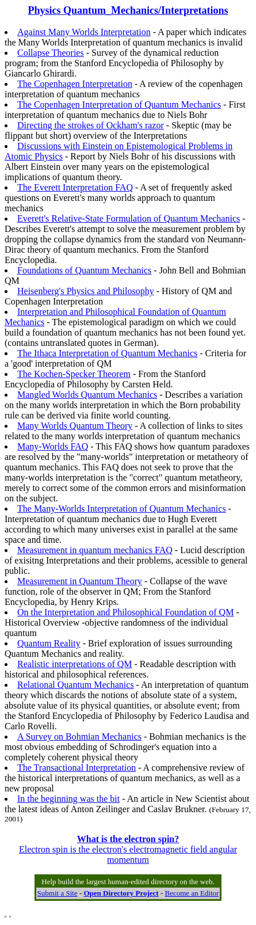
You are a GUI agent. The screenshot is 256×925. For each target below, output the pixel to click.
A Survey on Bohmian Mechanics (79, 736)
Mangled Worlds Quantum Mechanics (87, 394)
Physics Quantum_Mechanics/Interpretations (128, 10)
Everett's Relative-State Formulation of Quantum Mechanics (128, 218)
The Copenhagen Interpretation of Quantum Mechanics (119, 104)
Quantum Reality (49, 643)
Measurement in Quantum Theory (79, 581)
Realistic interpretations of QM (74, 664)
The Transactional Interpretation (76, 767)
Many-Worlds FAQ (52, 446)
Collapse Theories (50, 53)
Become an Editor (192, 893)
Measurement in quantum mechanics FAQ (95, 550)
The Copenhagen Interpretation (74, 84)
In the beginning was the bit (68, 799)
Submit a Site (57, 893)
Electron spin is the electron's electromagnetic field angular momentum (128, 849)
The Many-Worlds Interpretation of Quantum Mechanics (121, 508)
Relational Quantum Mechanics (75, 685)
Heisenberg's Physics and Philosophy (85, 291)
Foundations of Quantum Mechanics (84, 270)
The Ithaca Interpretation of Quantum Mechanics (107, 353)
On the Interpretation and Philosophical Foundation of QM (125, 612)
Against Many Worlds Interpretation (84, 32)
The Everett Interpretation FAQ (75, 187)
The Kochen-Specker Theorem (74, 374)
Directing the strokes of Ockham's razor (90, 125)
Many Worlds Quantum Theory (74, 426)
